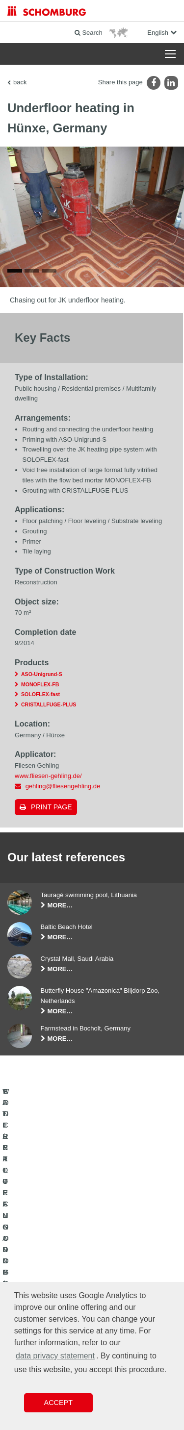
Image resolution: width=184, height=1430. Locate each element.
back (19, 82)
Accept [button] (58, 1402)
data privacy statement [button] (55, 1356)
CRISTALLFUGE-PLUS (48, 707)
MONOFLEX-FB (40, 687)
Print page (51, 810)
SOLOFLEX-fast (40, 697)
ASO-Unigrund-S (41, 676)
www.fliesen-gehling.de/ (48, 778)
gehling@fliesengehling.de (63, 788)
